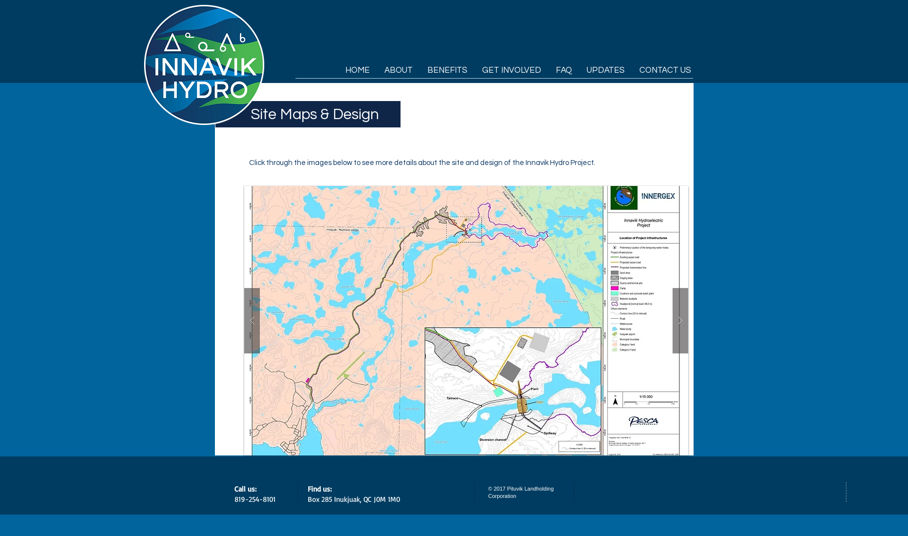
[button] (466, 320)
